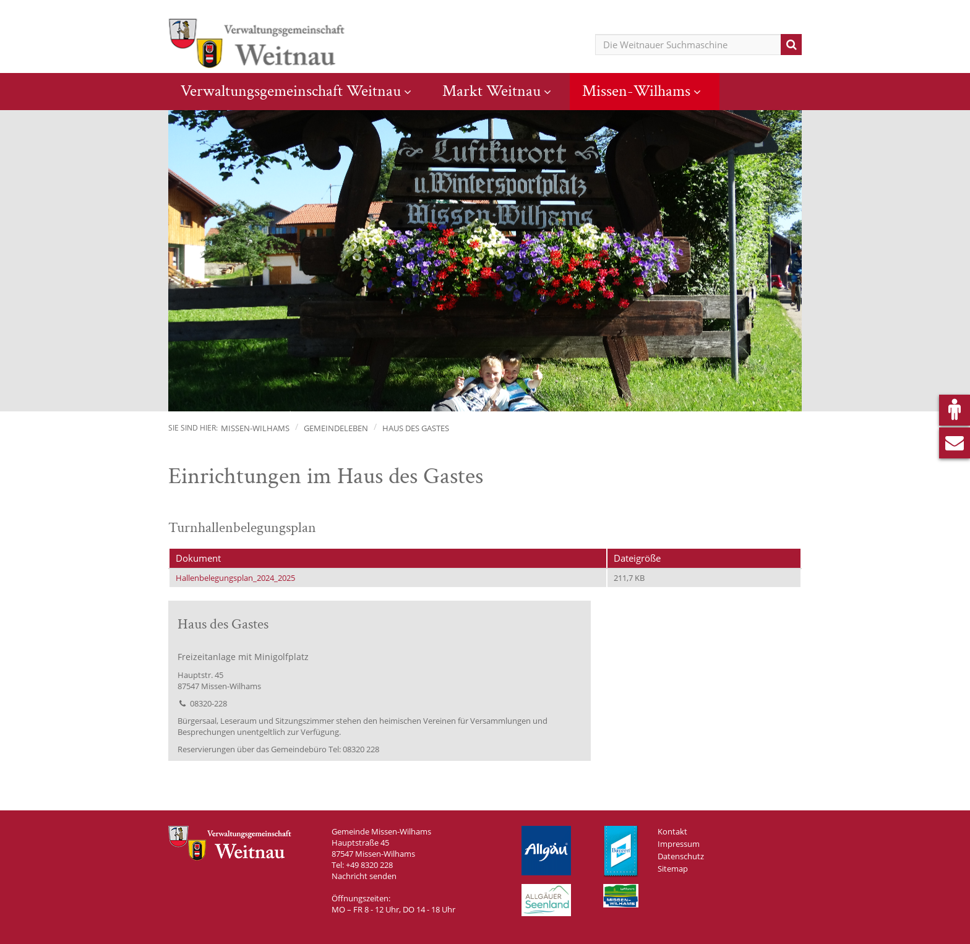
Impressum (679, 843)
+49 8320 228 (369, 864)
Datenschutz (681, 856)
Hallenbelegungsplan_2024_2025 (235, 577)
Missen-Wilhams (636, 90)
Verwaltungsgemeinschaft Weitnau (291, 90)
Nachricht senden (364, 876)
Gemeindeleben (336, 428)
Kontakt (672, 831)
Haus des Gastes (415, 428)
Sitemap (673, 868)
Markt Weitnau (491, 90)
